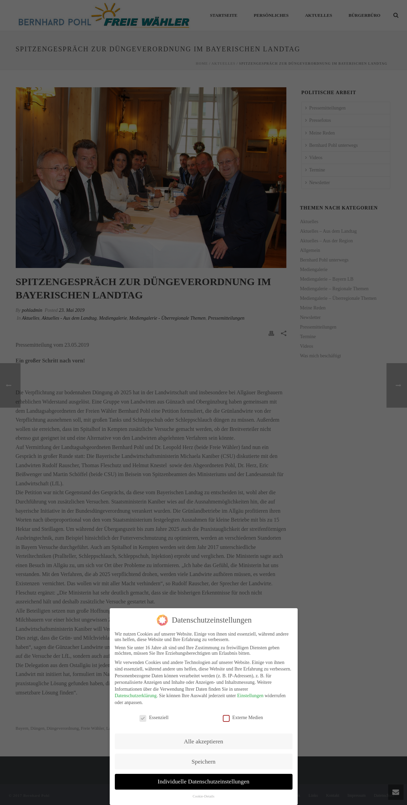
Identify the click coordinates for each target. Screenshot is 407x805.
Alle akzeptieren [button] (203, 741)
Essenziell (153, 717)
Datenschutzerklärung (136, 695)
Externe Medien (243, 717)
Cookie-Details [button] (204, 796)
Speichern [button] (204, 761)
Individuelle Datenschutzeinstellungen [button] (203, 781)
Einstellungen (250, 695)
